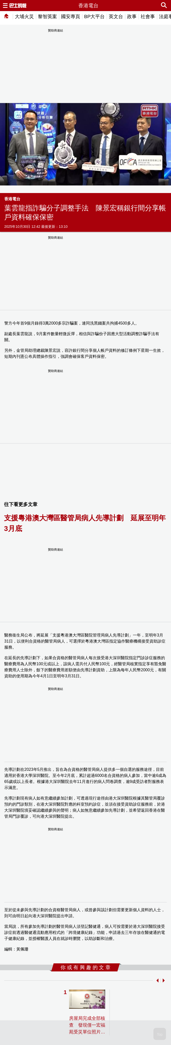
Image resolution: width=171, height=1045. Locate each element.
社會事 (148, 16)
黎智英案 (47, 16)
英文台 (116, 16)
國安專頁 (70, 16)
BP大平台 (94, 16)
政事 (132, 16)
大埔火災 (24, 16)
